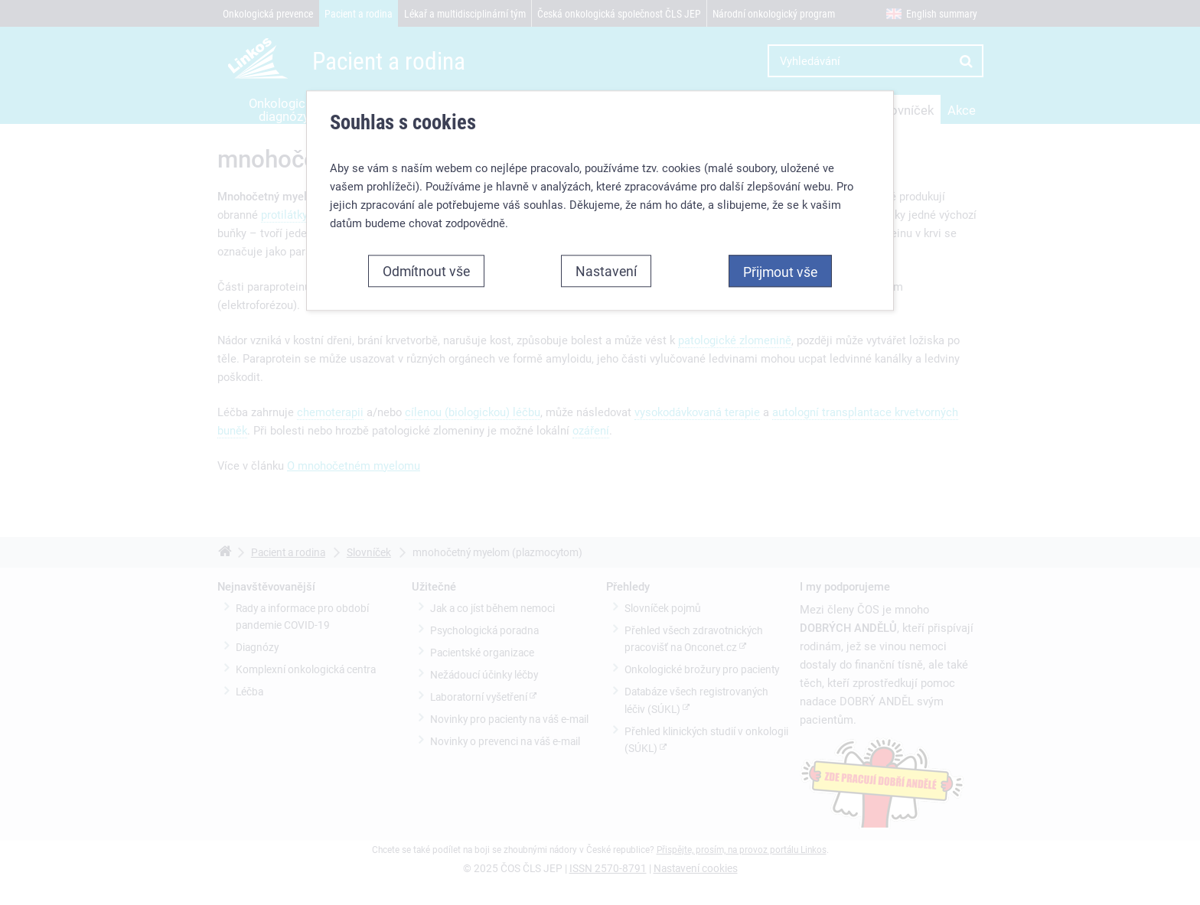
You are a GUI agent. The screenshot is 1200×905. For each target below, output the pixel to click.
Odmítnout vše (426, 271)
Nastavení (606, 271)
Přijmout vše (780, 271)
